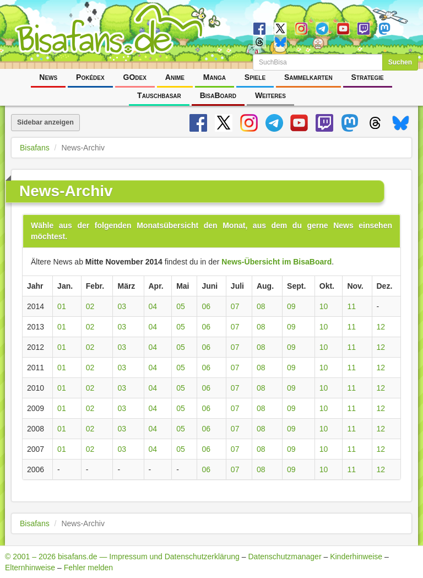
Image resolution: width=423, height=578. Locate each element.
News (48, 77)
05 (180, 306)
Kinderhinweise (356, 556)
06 (206, 306)
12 (381, 326)
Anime (175, 77)
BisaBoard (218, 95)
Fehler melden (88, 567)
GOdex (135, 77)
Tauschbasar (159, 95)
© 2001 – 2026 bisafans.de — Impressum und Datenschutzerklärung (122, 556)
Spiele (255, 77)
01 (61, 306)
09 (291, 306)
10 (323, 306)
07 (235, 306)
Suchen (400, 62)
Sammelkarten (308, 77)
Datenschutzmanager (284, 556)
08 (261, 306)
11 (351, 306)
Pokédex (90, 77)
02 (90, 306)
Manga (214, 77)
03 (121, 306)
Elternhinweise (30, 567)
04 (153, 306)
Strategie (367, 77)
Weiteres (270, 95)
